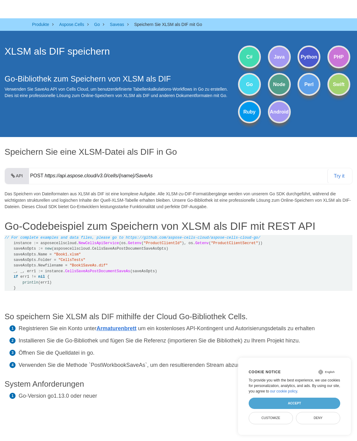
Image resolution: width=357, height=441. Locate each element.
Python (309, 57)
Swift (338, 84)
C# (249, 57)
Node (279, 84)
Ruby (249, 111)
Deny (318, 418)
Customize (270, 418)
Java (279, 57)
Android (279, 111)
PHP (339, 57)
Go (249, 84)
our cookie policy (283, 391)
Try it (339, 176)
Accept (294, 403)
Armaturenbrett (116, 328)
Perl (308, 84)
